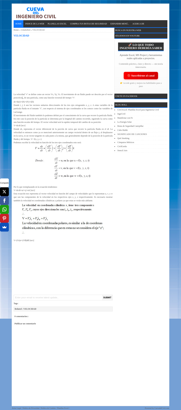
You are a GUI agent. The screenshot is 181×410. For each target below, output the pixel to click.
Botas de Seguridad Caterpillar (130, 126)
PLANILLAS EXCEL (57, 23)
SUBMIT (107, 297)
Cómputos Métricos (125, 142)
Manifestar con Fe (125, 118)
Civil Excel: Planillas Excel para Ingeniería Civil (138, 110)
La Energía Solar (124, 122)
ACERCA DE (138, 23)
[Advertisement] (63, 66)
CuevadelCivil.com (161, 408)
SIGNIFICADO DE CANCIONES (132, 134)
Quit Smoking (123, 138)
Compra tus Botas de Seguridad (88, 23)
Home (18, 23)
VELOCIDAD (21, 35)
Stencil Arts (122, 150)
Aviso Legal (16, 408)
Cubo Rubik (122, 130)
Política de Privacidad (31, 408)
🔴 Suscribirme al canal (140, 75)
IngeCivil (121, 114)
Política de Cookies (48, 408)
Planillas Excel (62, 408)
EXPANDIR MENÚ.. (119, 23)
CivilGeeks (122, 146)
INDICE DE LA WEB (34, 23)
